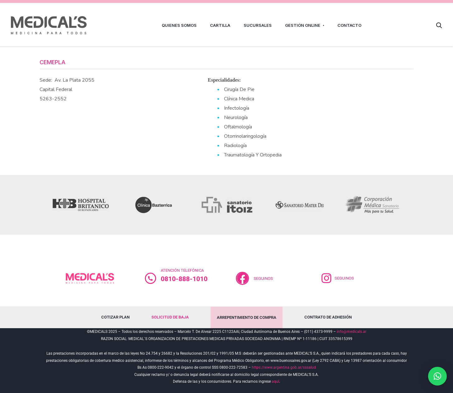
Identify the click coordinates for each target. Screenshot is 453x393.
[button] (437, 376)
